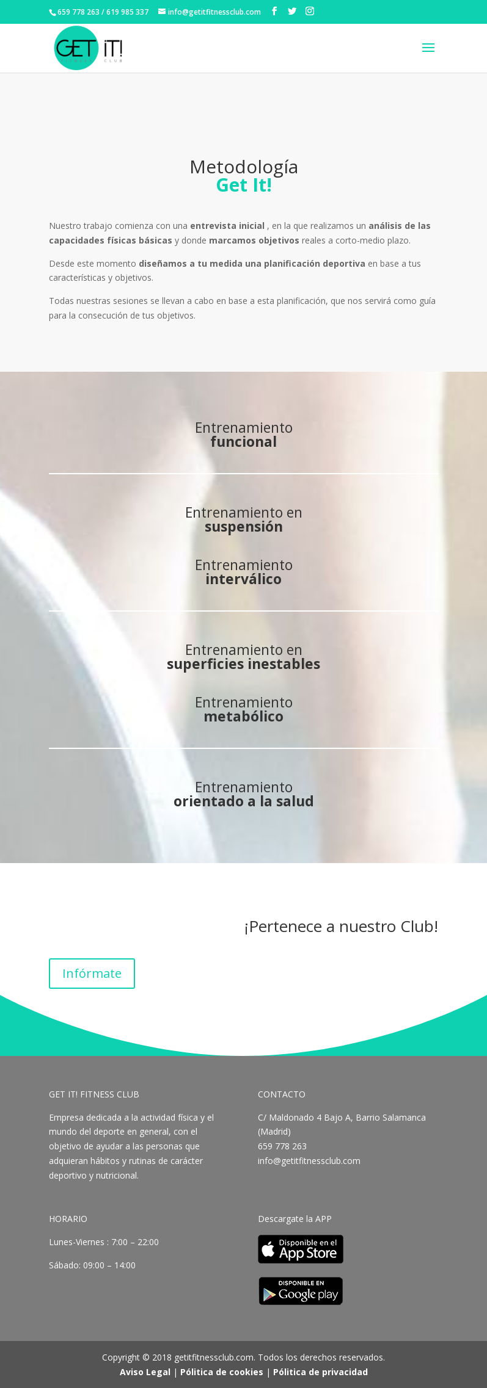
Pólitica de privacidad (320, 1372)
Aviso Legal (145, 1372)
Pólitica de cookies (221, 1372)
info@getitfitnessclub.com (309, 1160)
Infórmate (92, 973)
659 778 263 (283, 1146)
